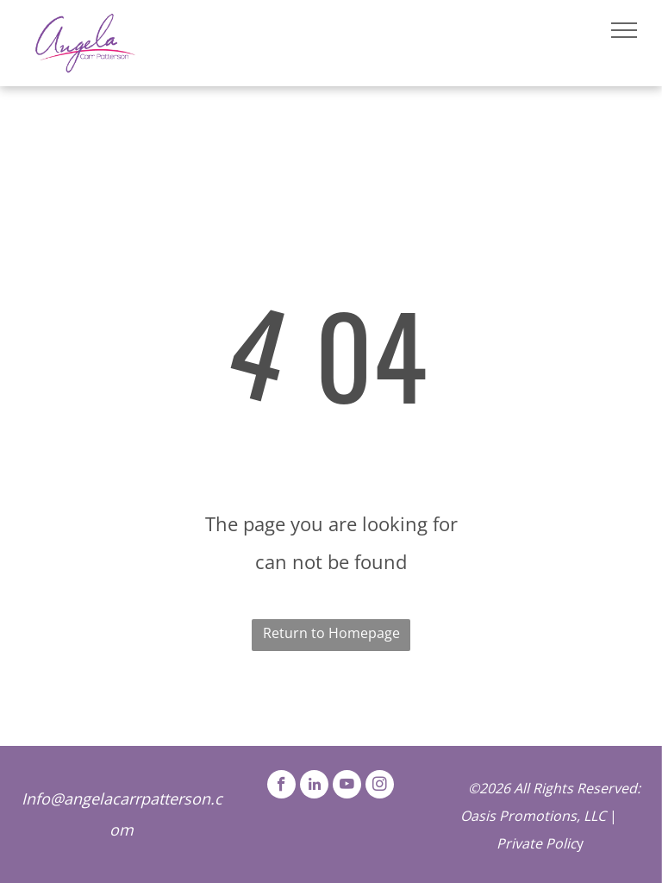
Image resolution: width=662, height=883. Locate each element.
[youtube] (347, 786)
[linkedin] (314, 786)
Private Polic (536, 843)
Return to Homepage (331, 632)
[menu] (624, 30)
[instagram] (379, 786)
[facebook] (281, 786)
